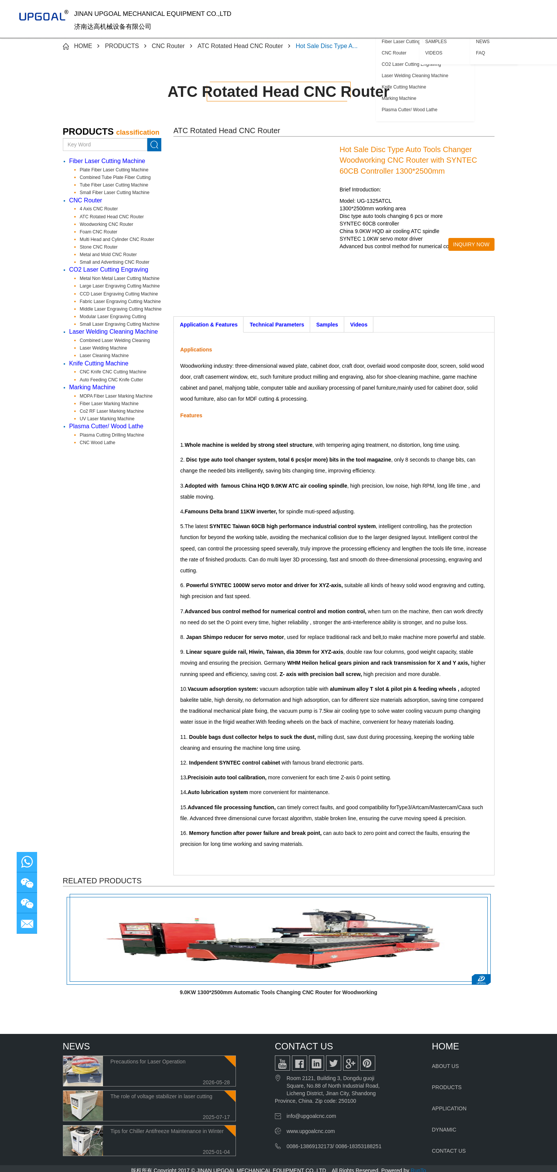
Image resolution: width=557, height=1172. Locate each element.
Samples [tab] (327, 325)
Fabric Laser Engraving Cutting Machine (120, 301)
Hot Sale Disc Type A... (326, 46)
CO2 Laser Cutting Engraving (108, 269)
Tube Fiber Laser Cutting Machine (114, 185)
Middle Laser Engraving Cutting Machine (121, 309)
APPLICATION (449, 1108)
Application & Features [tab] (208, 325)
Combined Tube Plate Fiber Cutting (115, 177)
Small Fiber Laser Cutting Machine (115, 192)
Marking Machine (92, 387)
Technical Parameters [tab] (277, 325)
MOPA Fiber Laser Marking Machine (116, 396)
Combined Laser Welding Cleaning (115, 340)
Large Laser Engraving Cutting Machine (120, 286)
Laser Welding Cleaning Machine (113, 331)
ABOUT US (445, 1066)
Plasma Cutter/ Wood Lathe (106, 426)
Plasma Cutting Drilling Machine (112, 435)
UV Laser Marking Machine (107, 418)
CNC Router (168, 46)
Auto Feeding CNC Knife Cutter (111, 379)
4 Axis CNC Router (99, 208)
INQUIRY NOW (471, 244)
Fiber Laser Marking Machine (109, 403)
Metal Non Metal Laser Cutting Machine (120, 278)
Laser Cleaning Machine (104, 355)
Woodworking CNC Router (106, 224)
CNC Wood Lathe (97, 442)
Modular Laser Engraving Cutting (113, 316)
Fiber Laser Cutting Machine (107, 161)
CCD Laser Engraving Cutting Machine (119, 294)
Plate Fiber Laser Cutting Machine (114, 170)
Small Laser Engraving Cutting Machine (120, 324)
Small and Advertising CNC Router (115, 262)
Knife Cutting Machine (99, 363)
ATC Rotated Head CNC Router (240, 46)
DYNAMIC (444, 1130)
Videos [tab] (359, 325)
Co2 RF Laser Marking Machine (112, 411)
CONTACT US (449, 1151)
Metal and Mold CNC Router (108, 254)
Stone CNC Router (99, 247)
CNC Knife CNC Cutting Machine (113, 372)
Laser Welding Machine (103, 348)
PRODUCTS (122, 46)
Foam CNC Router (98, 232)
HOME (83, 46)
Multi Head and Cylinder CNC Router (117, 239)
